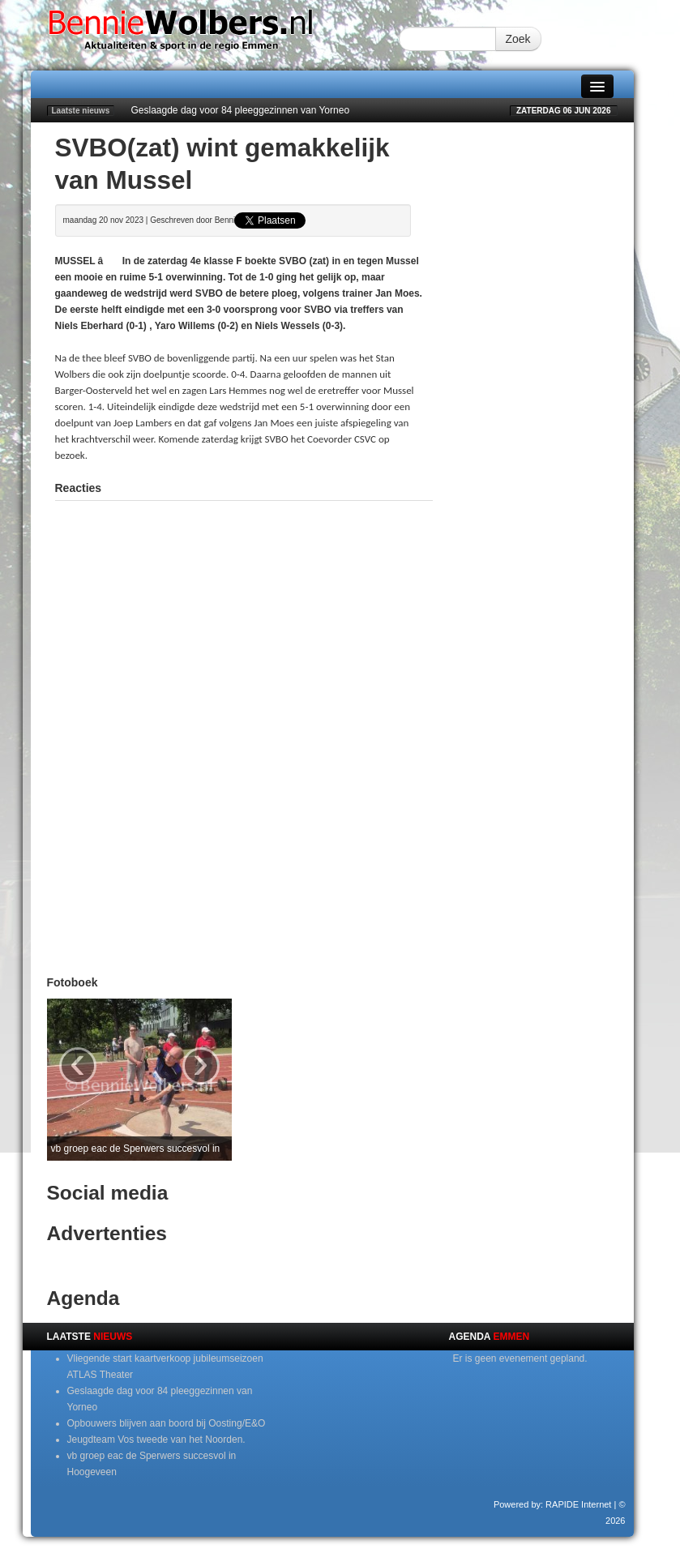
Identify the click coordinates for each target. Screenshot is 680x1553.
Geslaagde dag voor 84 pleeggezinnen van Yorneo (240, 110)
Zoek (518, 38)
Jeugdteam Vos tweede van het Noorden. (156, 1439)
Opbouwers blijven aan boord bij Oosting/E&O (166, 1423)
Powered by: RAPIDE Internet (553, 1504)
